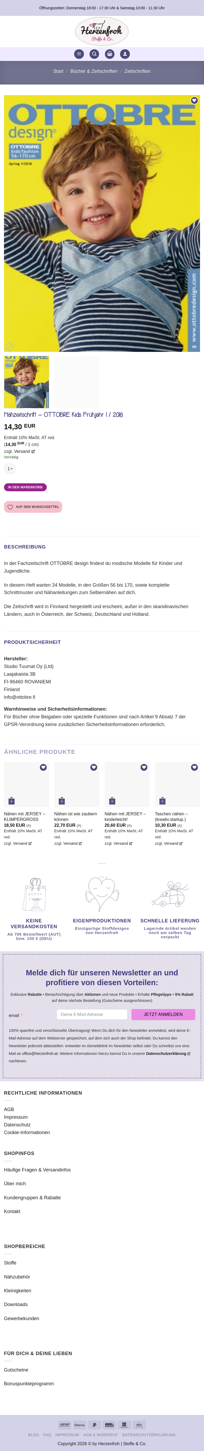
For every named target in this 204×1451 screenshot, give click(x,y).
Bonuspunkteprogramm (29, 1383)
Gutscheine (16, 1370)
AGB (9, 1109)
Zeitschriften (138, 71)
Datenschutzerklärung (149, 1435)
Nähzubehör (17, 1277)
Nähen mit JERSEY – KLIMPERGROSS (24, 816)
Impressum (16, 1117)
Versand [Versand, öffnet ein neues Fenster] (24, 451)
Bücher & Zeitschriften (94, 71)
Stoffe (10, 1263)
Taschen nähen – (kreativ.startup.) (171, 816)
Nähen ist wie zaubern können (75, 816)
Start (58, 71)
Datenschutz (17, 1124)
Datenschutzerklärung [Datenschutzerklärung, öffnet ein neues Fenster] (168, 1053)
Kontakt (12, 1211)
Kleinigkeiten (17, 1290)
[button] (79, 54)
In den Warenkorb (25, 487)
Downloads (16, 1304)
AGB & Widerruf (100, 1435)
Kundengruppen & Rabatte (32, 1197)
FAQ (47, 1435)
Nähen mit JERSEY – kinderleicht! (125, 816)
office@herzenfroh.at (40, 1053)
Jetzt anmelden (163, 1014)
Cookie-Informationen (27, 1132)
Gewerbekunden (21, 1318)
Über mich (15, 1183)
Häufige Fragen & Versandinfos (37, 1170)
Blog (33, 1435)
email (14, 1015)
